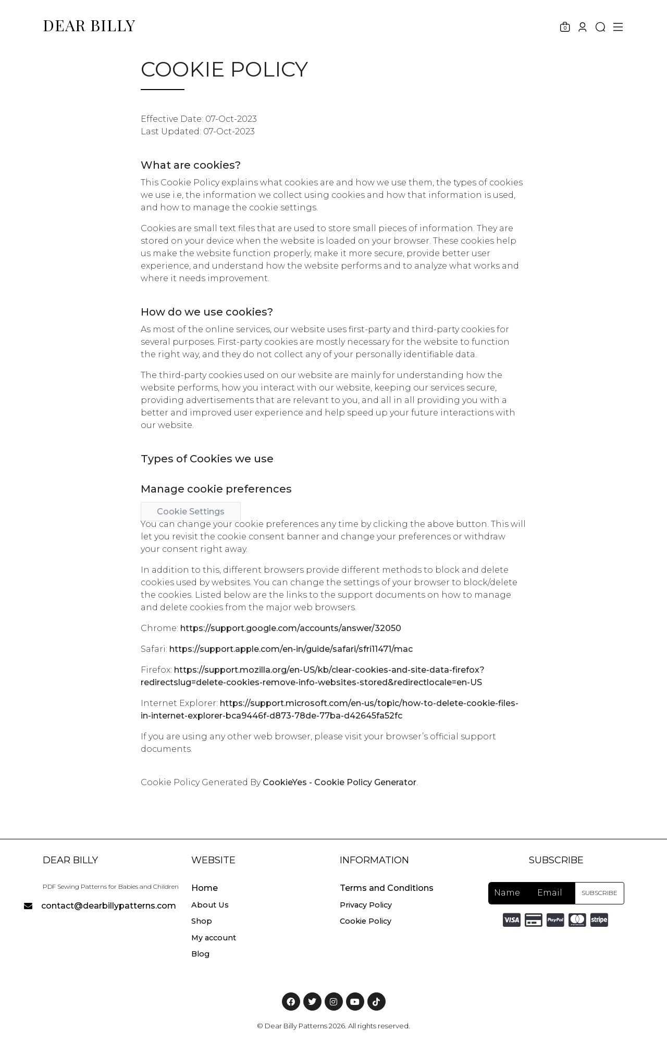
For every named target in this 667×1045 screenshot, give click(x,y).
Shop (201, 921)
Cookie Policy (365, 921)
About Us (210, 905)
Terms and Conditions (387, 888)
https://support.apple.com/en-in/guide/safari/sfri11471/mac (291, 649)
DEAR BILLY (89, 25)
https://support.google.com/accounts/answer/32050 (290, 628)
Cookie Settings (191, 512)
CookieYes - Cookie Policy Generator (339, 782)
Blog (200, 954)
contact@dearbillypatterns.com (108, 906)
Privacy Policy (366, 905)
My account (213, 937)
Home (204, 888)
